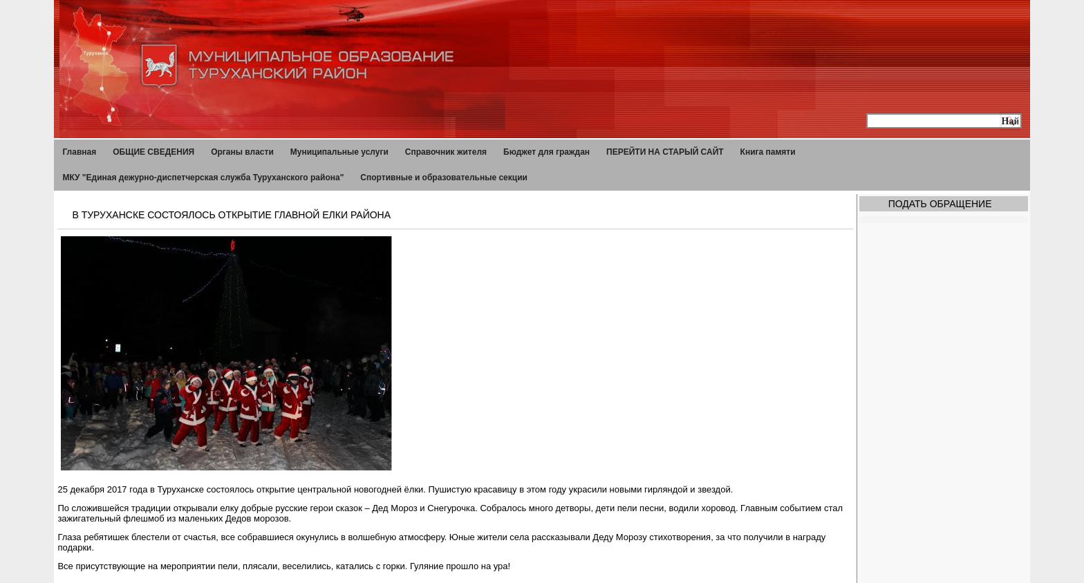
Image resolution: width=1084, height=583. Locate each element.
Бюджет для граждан (546, 152)
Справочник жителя (446, 152)
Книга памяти (768, 152)
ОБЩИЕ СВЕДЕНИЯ (153, 152)
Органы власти (242, 152)
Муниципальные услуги (339, 152)
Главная (79, 152)
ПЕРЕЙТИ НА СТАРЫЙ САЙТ (665, 152)
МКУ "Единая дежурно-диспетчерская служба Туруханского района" (203, 177)
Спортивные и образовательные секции (443, 177)
